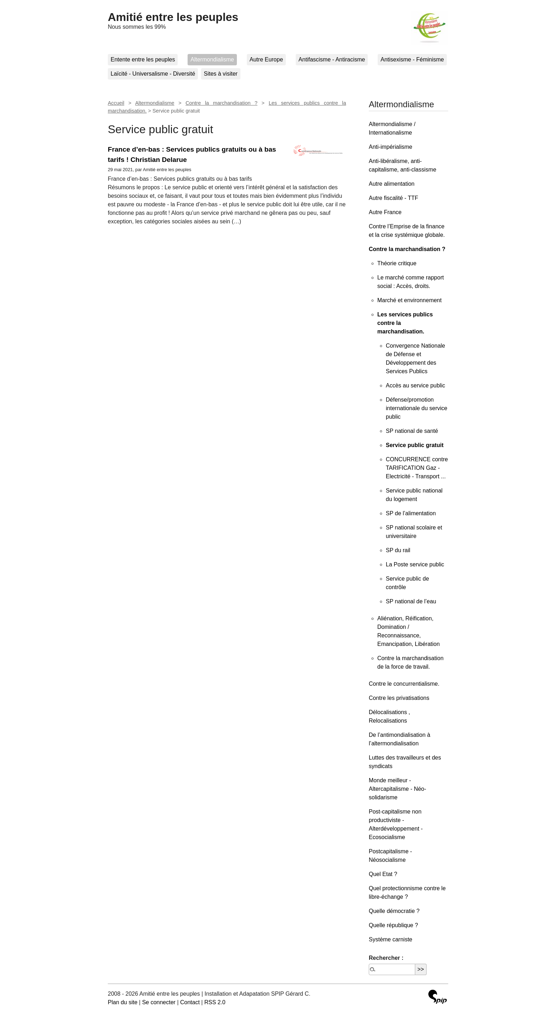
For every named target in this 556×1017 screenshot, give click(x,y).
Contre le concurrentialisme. (404, 684)
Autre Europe (266, 59)
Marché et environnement (409, 300)
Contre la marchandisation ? (221, 103)
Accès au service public (415, 385)
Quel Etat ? (383, 874)
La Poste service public (415, 564)
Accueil (116, 103)
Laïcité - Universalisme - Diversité (153, 74)
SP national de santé (412, 431)
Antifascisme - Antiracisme (332, 59)
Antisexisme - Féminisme (412, 59)
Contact (190, 1002)
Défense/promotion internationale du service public (416, 408)
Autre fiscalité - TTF (393, 198)
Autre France (385, 212)
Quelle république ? (393, 925)
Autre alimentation (392, 184)
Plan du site (123, 1002)
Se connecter (159, 1002)
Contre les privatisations (399, 698)
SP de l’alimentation (411, 513)
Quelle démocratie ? (394, 911)
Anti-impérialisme (390, 147)
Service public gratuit (415, 445)
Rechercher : (386, 958)
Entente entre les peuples (143, 59)
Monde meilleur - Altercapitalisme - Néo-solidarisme (397, 788)
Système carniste (390, 939)
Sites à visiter (221, 74)
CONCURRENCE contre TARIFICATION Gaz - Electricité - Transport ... (417, 467)
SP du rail (398, 550)
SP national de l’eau (411, 601)
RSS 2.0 (215, 1002)
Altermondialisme (212, 59)
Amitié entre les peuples (173, 17)
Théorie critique (396, 263)
